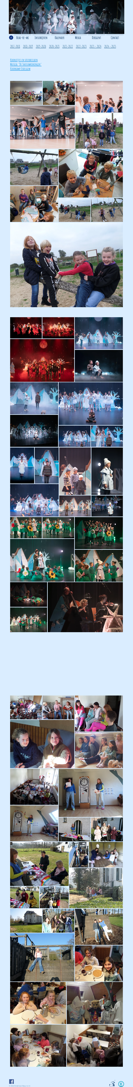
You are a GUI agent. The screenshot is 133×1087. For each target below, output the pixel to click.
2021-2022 (67, 46)
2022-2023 (81, 46)
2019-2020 (41, 46)
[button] (78, 36)
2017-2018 (15, 46)
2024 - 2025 (110, 46)
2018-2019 (28, 46)
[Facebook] (11, 1081)
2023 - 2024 (95, 46)
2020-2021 (54, 46)
